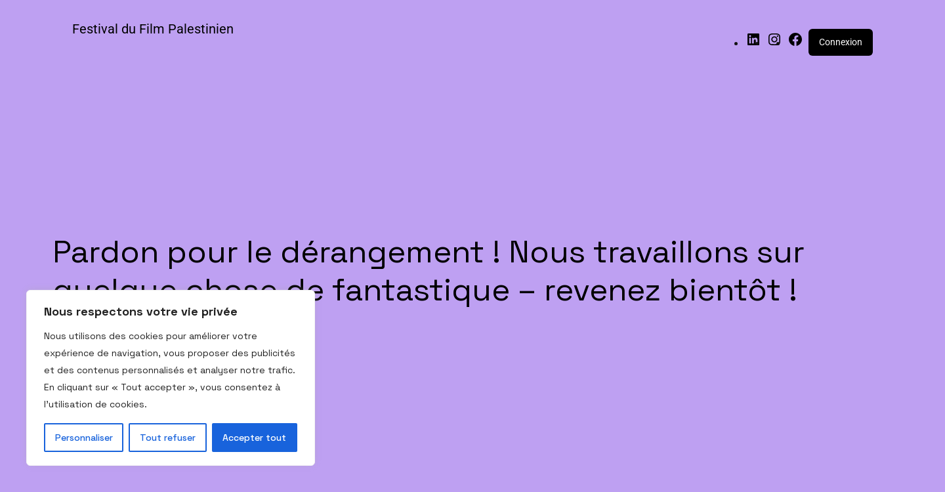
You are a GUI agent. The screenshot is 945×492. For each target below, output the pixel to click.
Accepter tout (254, 437)
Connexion (840, 42)
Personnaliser (84, 437)
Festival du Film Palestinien (153, 29)
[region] (170, 378)
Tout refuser (168, 437)
